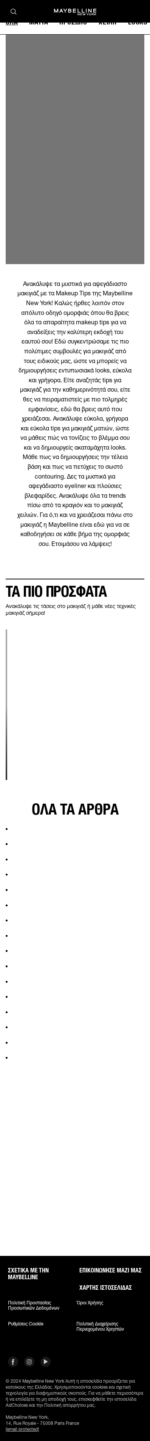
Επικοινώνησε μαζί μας (110, 1270)
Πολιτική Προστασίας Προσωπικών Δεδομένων (33, 1305)
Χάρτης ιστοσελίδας (105, 1287)
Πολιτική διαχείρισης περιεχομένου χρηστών (100, 1326)
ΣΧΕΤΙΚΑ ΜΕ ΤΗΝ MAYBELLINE (28, 1274)
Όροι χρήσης (89, 1303)
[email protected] (22, 1429)
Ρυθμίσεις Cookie (25, 1324)
